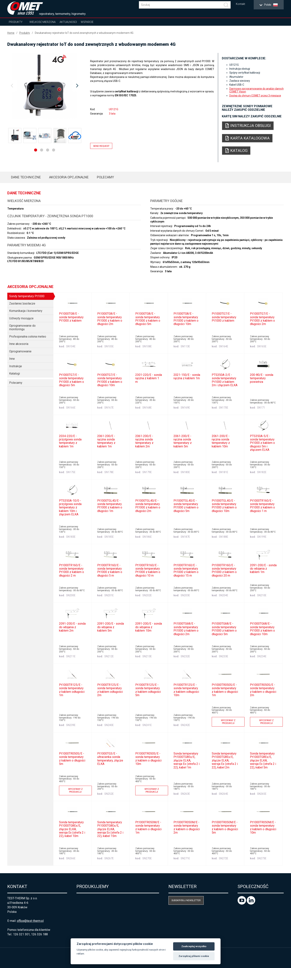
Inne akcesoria (18, 344)
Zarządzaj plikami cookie (194, 956)
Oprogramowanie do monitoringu (22, 327)
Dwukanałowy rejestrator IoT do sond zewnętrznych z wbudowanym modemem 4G (84, 32)
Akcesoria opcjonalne (69, 177)
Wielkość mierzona (42, 21)
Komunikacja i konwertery (25, 311)
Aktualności (68, 21)
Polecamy (105, 177)
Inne (12, 358)
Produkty (15, 21)
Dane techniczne (26, 177)
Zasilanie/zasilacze (22, 303)
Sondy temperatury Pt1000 (26, 296)
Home (10, 32)
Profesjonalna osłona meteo (27, 336)
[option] (44, 86)
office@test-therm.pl (30, 921)
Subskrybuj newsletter (186, 900)
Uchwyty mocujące (21, 318)
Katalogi (14, 373)
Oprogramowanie (20, 351)
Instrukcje (15, 366)
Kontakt (240, 4)
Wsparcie (87, 21)
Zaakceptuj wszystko (193, 946)
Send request (101, 145)
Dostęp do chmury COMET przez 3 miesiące (255, 95)
